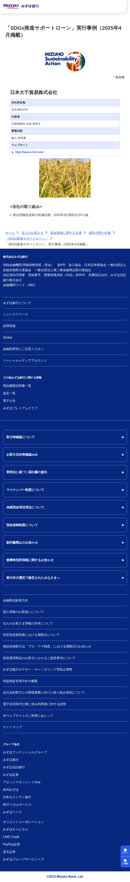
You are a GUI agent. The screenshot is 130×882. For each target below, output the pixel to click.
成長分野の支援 (100, 233)
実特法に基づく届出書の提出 (26, 472)
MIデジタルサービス (17, 804)
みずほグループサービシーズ (23, 859)
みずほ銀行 (11, 759)
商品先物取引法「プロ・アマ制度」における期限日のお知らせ (47, 646)
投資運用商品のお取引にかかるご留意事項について (39, 658)
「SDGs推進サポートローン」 (26, 238)
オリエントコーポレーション (23, 822)
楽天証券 (9, 851)
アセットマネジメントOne (21, 782)
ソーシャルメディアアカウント (25, 360)
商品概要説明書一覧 (17, 385)
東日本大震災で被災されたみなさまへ (33, 577)
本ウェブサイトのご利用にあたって (28, 715)
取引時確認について (20, 437)
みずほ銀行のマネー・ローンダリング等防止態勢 (37, 669)
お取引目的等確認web (22, 454)
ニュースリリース (15, 314)
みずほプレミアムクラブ (20, 408)
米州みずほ (11, 789)
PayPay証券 (11, 844)
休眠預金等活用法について (25, 507)
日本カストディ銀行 (17, 797)
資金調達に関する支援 (66, 233)
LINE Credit (11, 837)
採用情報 (9, 326)
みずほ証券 (11, 774)
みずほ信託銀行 (14, 767)
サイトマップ (12, 727)
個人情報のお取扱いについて (23, 611)
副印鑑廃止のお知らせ (22, 542)
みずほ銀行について (17, 303)
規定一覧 (9, 393)
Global (7, 337)
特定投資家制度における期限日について (31, 634)
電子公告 (9, 400)
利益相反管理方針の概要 (20, 681)
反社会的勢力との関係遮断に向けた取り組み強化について (44, 692)
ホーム (10, 233)
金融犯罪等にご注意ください (23, 349)
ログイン (125, 852)
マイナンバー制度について (25, 489)
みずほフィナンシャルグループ (25, 752)
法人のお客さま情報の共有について (28, 623)
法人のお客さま (32, 233)
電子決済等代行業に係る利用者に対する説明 (34, 704)
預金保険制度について (22, 525)
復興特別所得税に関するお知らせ (30, 560)
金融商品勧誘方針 (15, 600)
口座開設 (125, 863)
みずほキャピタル (15, 829)
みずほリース (12, 812)
